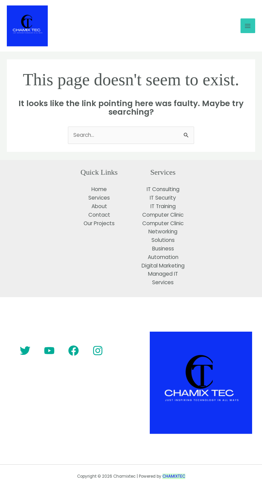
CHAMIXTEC (173, 476)
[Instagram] (97, 350)
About (99, 206)
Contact (99, 214)
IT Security (163, 197)
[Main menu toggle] (248, 25)
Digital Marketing (163, 265)
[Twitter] (25, 350)
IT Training (163, 206)
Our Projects (99, 223)
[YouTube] (49, 350)
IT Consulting (163, 189)
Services (99, 197)
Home (99, 189)
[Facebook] (73, 350)
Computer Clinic (163, 214)
